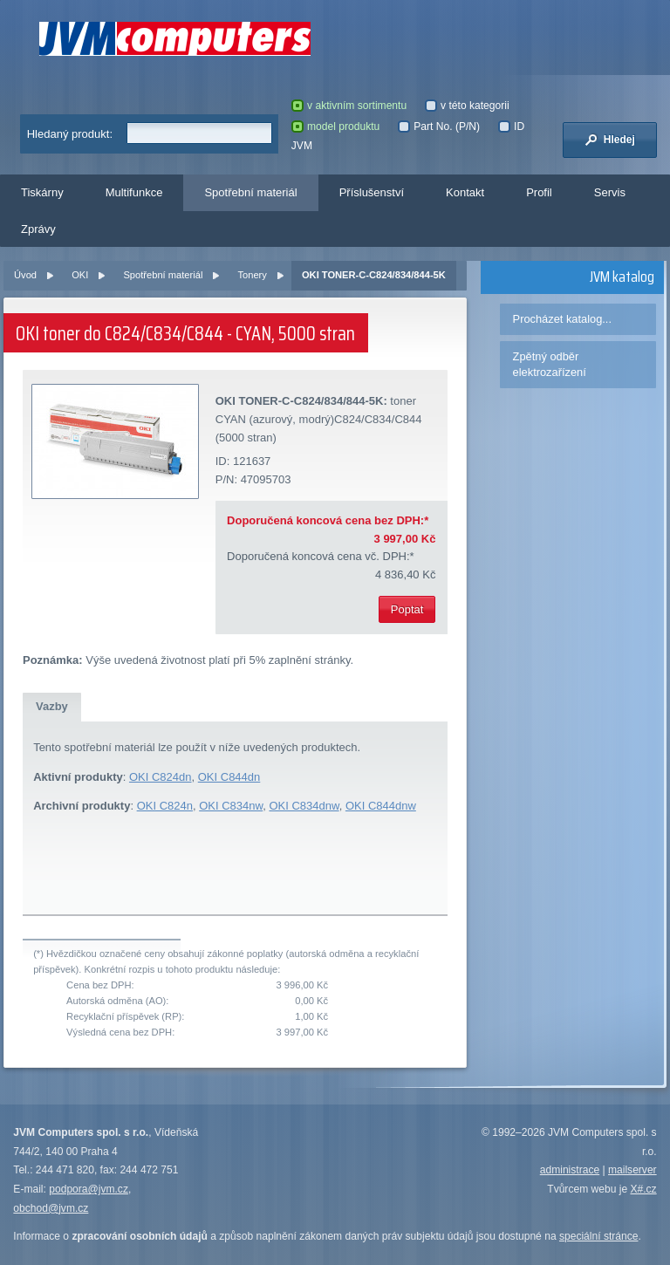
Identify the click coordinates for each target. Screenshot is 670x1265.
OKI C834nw (231, 805)
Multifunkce (134, 192)
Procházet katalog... (562, 318)
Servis (610, 192)
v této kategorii (467, 105)
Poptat (407, 609)
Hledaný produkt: (70, 133)
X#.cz (643, 1189)
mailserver (632, 1170)
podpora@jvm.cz (88, 1189)
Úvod (25, 275)
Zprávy (38, 229)
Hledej (610, 140)
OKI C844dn (229, 776)
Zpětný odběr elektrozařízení (549, 364)
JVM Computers (175, 39)
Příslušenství (371, 192)
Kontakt (465, 192)
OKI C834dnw (303, 805)
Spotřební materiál (250, 192)
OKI (80, 275)
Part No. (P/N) (439, 126)
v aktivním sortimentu (349, 105)
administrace (569, 1170)
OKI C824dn (160, 776)
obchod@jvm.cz (50, 1208)
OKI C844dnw (380, 805)
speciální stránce (599, 1236)
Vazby (52, 706)
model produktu (335, 126)
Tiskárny (42, 192)
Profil (539, 192)
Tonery (251, 275)
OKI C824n (165, 805)
